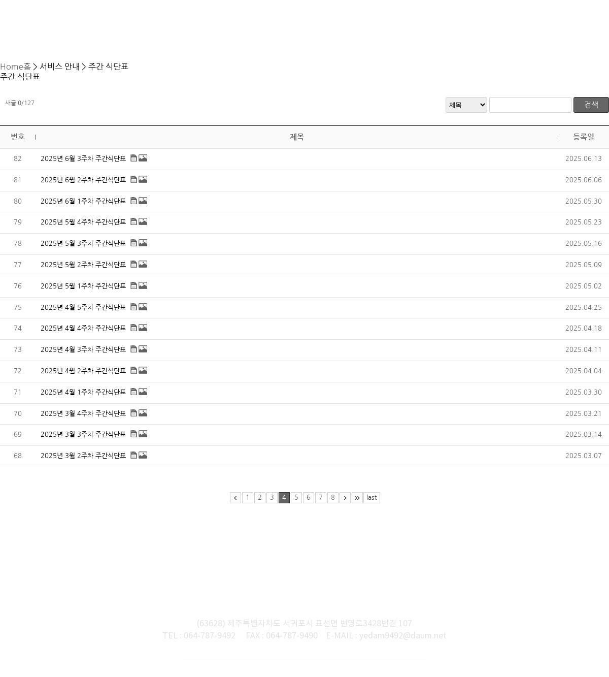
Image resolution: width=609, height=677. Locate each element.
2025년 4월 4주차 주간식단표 (83, 334)
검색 (591, 110)
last (371, 503)
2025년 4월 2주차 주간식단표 (83, 376)
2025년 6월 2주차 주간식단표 (83, 185)
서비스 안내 (292, 65)
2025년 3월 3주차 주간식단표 (83, 440)
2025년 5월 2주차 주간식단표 (83, 270)
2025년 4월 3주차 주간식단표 (83, 355)
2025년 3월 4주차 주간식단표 (83, 419)
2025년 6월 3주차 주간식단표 (83, 164)
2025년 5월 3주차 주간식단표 (83, 249)
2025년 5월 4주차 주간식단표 (83, 227)
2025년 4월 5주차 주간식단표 (83, 313)
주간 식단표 (335, 65)
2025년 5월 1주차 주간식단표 (83, 291)
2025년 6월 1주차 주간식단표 (83, 207)
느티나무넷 (401, 657)
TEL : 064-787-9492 (198, 616)
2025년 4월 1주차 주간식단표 (83, 398)
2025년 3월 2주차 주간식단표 (83, 461)
